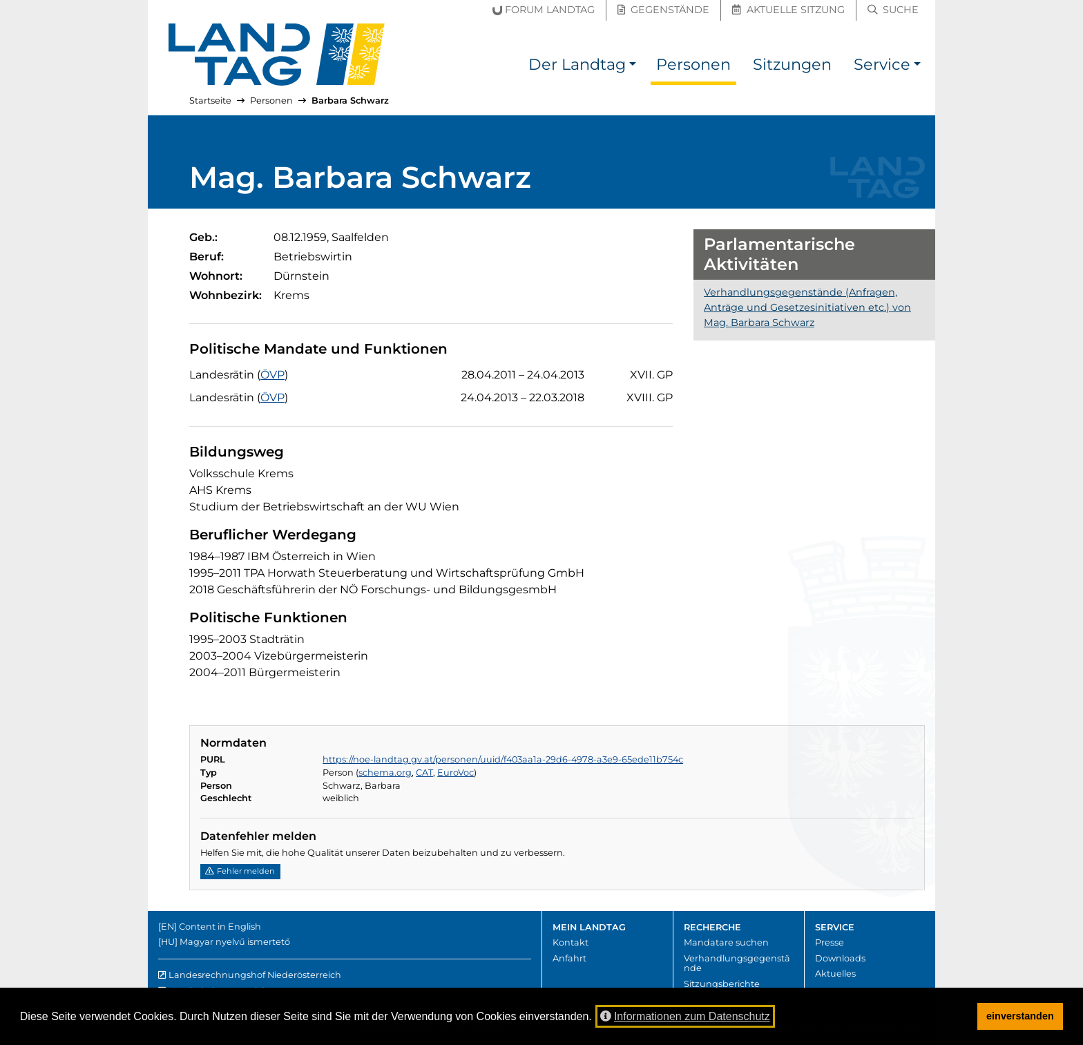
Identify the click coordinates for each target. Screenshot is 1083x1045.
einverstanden (1020, 1016)
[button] (633, 67)
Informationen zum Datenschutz (685, 1016)
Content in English (220, 926)
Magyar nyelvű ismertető (235, 942)
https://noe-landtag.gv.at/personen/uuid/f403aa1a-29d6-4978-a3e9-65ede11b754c (503, 759)
